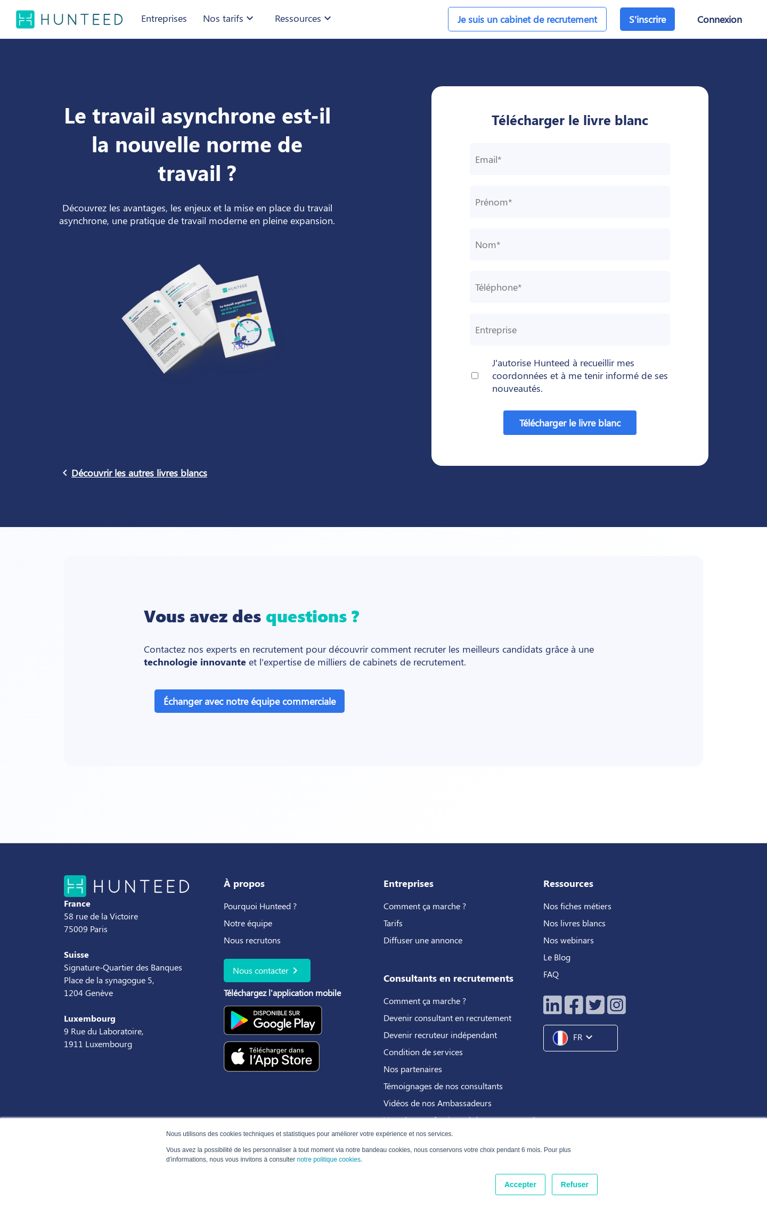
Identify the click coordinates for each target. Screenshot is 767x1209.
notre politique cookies (328, 1159)
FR (577, 1038)
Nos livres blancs (575, 922)
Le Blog (558, 957)
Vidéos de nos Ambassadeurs (438, 1102)
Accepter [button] (520, 1184)
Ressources (304, 18)
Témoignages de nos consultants (443, 1085)
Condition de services (423, 1051)
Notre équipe (248, 922)
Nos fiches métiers (577, 905)
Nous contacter (267, 970)
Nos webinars (568, 939)
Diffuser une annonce (423, 939)
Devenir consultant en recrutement (447, 1017)
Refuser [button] (575, 1184)
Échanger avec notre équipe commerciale (250, 701)
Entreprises (164, 18)
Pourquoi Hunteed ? (260, 905)
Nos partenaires (413, 1068)
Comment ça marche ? (425, 905)
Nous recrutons (252, 939)
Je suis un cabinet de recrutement (527, 19)
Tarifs (393, 922)
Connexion (719, 19)
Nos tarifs (229, 18)
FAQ (551, 974)
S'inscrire (647, 19)
